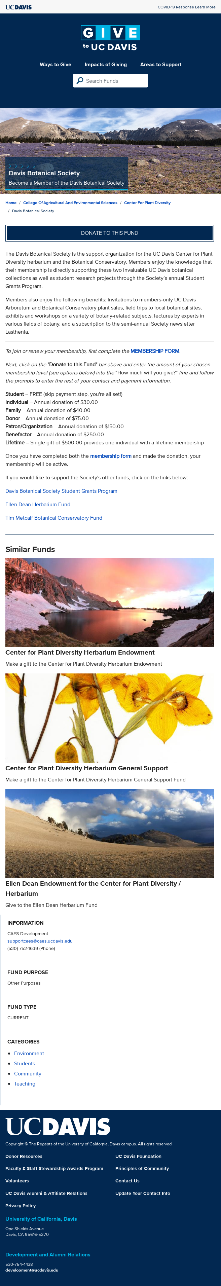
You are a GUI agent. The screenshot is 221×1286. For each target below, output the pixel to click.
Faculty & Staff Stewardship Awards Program (54, 1168)
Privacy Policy (20, 1205)
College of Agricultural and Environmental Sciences (70, 203)
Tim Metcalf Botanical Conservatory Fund (53, 518)
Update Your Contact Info (142, 1193)
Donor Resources (23, 1156)
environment (29, 1053)
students (24, 1063)
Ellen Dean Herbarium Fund (37, 504)
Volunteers (17, 1180)
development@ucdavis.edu (32, 1270)
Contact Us (127, 1180)
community (27, 1073)
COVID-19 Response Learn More (187, 7)
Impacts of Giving (106, 64)
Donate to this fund (109, 233)
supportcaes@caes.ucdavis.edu (40, 940)
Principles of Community (142, 1168)
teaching (24, 1084)
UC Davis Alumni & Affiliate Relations (46, 1193)
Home (10, 203)
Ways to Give (55, 64)
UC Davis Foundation (138, 1156)
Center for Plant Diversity (147, 203)
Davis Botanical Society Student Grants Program (61, 491)
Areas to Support (160, 64)
